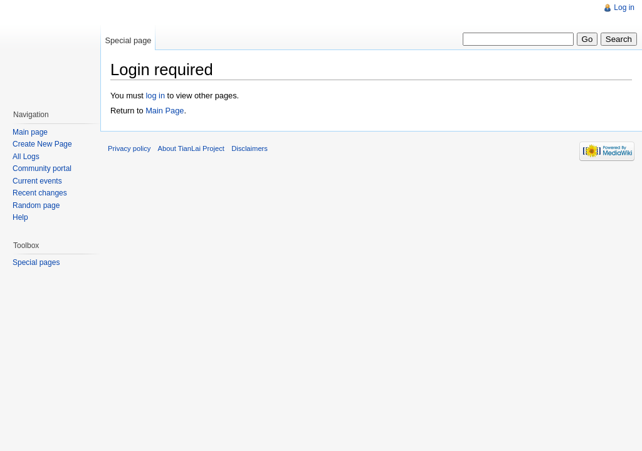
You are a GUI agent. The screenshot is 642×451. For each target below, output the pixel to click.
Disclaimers (249, 148)
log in (155, 95)
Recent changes (40, 193)
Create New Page (42, 144)
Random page (36, 205)
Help (20, 217)
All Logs (26, 156)
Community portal (42, 168)
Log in (624, 7)
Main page (30, 132)
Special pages (36, 262)
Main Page (164, 110)
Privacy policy (129, 148)
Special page (128, 40)
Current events (37, 181)
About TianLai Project (191, 148)
